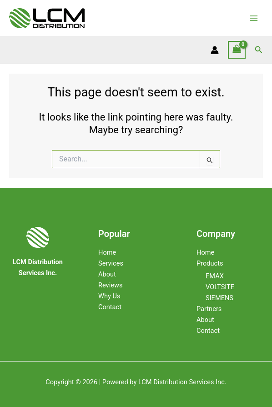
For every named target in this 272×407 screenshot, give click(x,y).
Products (209, 263)
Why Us (109, 296)
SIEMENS (219, 298)
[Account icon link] (215, 50)
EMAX (215, 276)
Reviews (110, 285)
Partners (209, 309)
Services (110, 263)
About (107, 274)
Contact (109, 307)
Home (107, 252)
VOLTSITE (220, 287)
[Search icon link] (259, 49)
